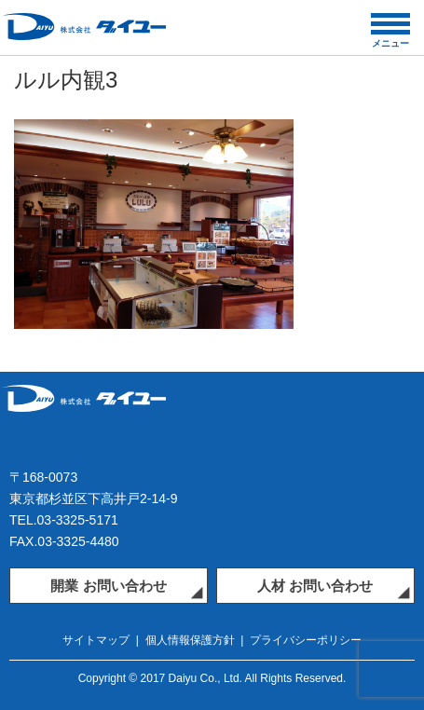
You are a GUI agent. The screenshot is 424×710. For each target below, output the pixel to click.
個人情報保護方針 (190, 640)
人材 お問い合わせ (315, 586)
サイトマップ (96, 640)
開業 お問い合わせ (108, 586)
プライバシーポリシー (306, 640)
